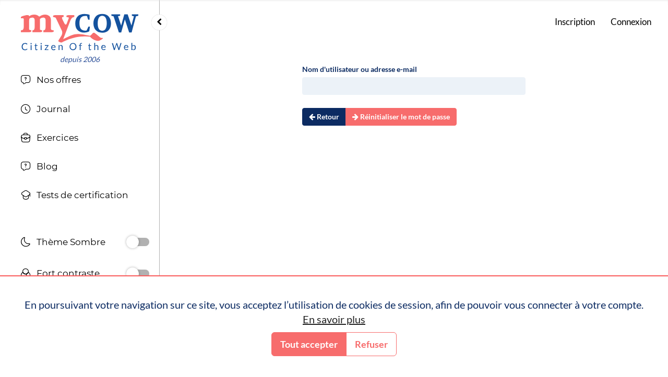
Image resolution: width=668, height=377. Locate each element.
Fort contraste (60, 274)
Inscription (575, 21)
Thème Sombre (62, 243)
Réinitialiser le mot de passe (401, 116)
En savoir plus (334, 319)
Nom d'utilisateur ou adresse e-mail (359, 69)
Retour (324, 116)
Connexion (631, 21)
